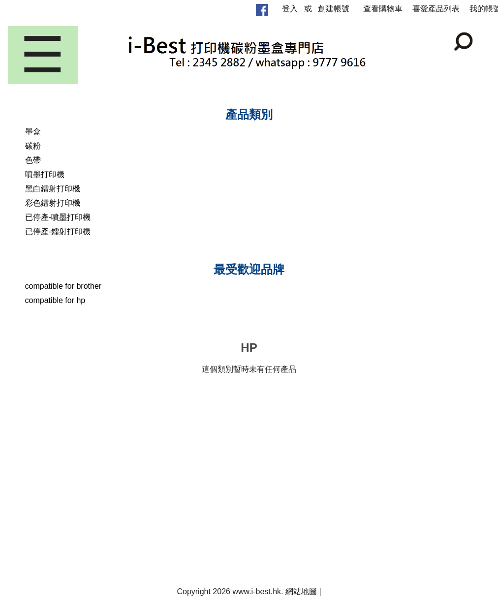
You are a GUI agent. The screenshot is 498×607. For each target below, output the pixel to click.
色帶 (33, 160)
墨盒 (33, 131)
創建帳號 (333, 8)
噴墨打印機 (44, 174)
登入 (290, 8)
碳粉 (33, 146)
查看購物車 (383, 8)
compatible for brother (63, 286)
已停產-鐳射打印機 (58, 231)
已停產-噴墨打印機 (58, 217)
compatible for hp (55, 300)
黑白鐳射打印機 (52, 188)
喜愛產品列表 (436, 8)
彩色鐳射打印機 (52, 203)
